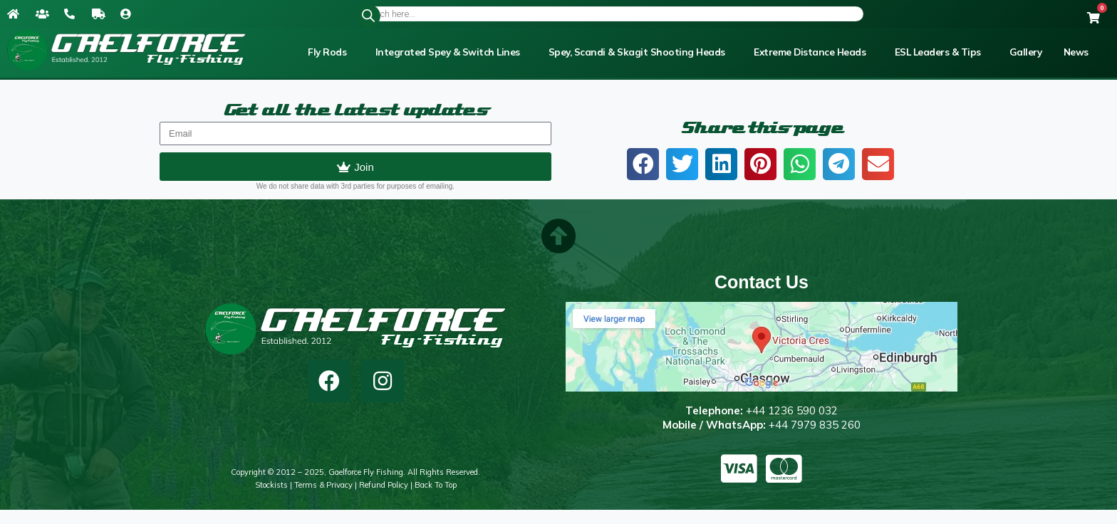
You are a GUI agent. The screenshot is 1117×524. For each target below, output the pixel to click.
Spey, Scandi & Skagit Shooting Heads (637, 52)
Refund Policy (383, 485)
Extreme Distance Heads (810, 52)
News (1076, 52)
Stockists (271, 485)
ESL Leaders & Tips (938, 52)
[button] (643, 164)
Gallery (1025, 52)
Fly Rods (327, 52)
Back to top (436, 485)
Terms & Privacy (323, 485)
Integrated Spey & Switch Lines (447, 52)
